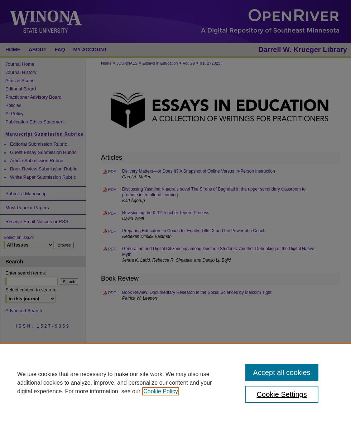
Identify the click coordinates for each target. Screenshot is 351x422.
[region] (175, 382)
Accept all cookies (282, 372)
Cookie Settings (282, 394)
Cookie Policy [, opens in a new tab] (160, 391)
